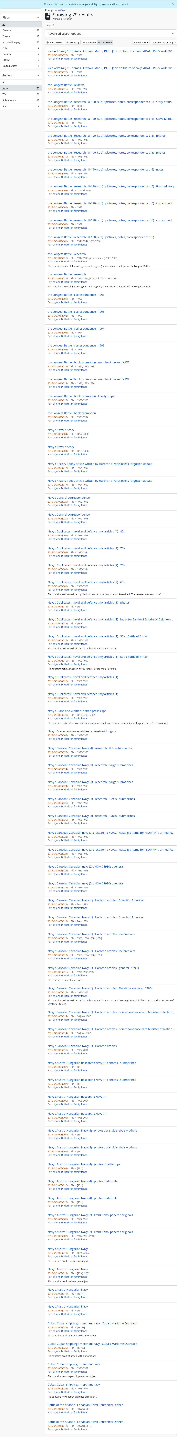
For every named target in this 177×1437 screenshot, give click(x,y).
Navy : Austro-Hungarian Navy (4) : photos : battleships (84, 1164)
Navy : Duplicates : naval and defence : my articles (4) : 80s (86, 531)
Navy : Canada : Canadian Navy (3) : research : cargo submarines (90, 765)
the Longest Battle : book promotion (72, 413)
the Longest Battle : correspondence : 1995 (76, 311)
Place (6, 17)
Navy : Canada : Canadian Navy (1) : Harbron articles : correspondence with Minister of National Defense (111, 1012)
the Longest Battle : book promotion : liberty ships (81, 396)
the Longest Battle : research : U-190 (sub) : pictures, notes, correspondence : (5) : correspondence (111, 203)
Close (63, 10)
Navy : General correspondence (69, 497)
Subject (7, 75)
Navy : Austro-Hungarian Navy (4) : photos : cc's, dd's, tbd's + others (92, 1130)
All (3, 24)
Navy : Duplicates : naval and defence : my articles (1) (83, 677)
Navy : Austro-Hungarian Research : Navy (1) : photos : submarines (92, 1063)
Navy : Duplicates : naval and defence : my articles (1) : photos (89, 602)
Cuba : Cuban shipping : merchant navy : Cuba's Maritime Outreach (92, 1323)
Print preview (54, 42)
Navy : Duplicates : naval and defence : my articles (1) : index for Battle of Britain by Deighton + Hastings (111, 619)
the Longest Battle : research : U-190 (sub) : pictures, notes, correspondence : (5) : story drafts (110, 102)
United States (20, 66)
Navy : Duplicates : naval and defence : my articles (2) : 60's (86, 582)
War (20, 94)
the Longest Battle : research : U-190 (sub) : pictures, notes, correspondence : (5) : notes (106, 169)
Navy (20, 89)
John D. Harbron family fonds (71, 58)
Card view (89, 42)
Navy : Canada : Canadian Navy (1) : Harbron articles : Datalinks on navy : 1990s (100, 988)
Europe (20, 37)
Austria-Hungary (20, 42)
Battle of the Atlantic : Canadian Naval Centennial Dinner (85, 1405)
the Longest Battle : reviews (66, 85)
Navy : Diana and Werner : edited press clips (77, 711)
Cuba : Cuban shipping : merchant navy (74, 1364)
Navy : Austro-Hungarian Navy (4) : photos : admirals (82, 1181)
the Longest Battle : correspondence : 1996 (76, 295)
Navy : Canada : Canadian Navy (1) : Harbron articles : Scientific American (96, 900)
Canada (20, 31)
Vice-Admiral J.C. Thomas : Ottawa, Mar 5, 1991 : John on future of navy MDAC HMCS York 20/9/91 (111, 51)
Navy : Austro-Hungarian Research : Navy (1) (77, 1096)
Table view (105, 42)
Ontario (20, 54)
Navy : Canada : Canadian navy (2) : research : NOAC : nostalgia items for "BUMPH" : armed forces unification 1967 (111, 832)
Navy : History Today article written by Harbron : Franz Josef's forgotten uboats (100, 464)
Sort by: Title (140, 42)
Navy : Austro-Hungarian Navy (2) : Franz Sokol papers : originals (90, 1215)
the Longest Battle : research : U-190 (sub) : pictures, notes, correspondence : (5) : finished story (111, 186)
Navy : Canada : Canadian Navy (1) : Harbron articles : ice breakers (91, 934)
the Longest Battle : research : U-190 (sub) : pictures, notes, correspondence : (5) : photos (107, 135)
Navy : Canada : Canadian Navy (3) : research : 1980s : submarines (91, 816)
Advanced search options (64, 34)
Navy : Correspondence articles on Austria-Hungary (82, 731)
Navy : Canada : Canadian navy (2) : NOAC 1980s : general (86, 866)
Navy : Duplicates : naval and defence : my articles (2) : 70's (86, 548)
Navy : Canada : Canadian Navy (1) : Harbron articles (82, 1046)
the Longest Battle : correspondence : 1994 (76, 328)
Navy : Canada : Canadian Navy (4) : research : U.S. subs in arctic (90, 748)
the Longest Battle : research (67, 254)
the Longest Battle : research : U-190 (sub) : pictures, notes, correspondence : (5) (101, 237)
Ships (20, 106)
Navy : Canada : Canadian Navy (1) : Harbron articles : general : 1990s (93, 968)
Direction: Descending (163, 42)
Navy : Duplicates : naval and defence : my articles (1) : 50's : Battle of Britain (98, 636)
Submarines (20, 100)
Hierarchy (72, 42)
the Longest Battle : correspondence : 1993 (76, 345)
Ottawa (20, 60)
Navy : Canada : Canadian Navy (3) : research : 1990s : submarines (91, 799)
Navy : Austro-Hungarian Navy (68, 1249)
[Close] (173, 4)
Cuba (20, 48)
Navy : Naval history (61, 430)
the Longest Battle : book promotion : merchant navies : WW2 (88, 362)
